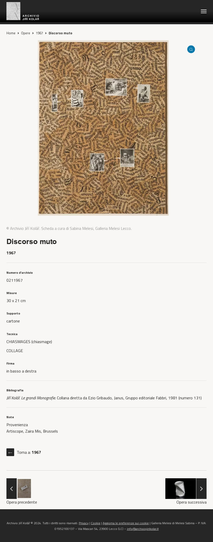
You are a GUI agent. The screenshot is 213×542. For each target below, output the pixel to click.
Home (10, 33)
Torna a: (29, 452)
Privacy (84, 523)
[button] (204, 11)
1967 (39, 33)
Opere (25, 33)
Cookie (95, 523)
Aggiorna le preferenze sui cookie (126, 523)
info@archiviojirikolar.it (143, 528)
